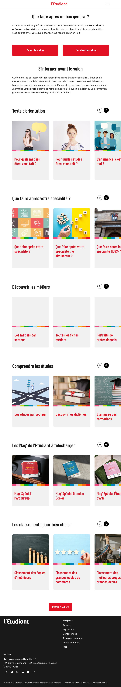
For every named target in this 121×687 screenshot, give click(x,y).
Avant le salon (35, 50)
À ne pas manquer (73, 638)
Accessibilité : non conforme (50, 683)
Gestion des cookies (99, 683)
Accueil (67, 625)
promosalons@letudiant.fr (20, 659)
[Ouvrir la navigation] (107, 3)
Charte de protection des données (76, 683)
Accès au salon (71, 642)
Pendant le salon (86, 50)
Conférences (70, 633)
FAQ (65, 647)
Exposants (68, 629)
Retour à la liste (60, 607)
